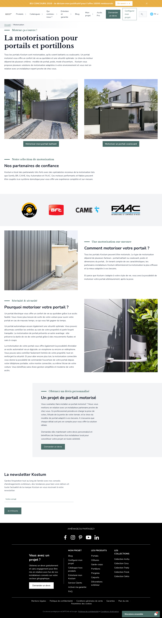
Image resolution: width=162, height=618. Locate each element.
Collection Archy (121, 559)
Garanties (110, 601)
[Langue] (154, 14)
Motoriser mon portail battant (41, 143)
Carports (95, 577)
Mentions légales (38, 601)
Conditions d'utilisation (110, 611)
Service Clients (75, 582)
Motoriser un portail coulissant (121, 143)
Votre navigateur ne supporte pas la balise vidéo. (81, 493)
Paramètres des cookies (81, 603)
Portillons (95, 568)
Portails (94, 555)
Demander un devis (113, 14)
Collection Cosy (121, 563)
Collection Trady (121, 567)
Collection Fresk (121, 572)
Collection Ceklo (121, 576)
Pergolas (95, 573)
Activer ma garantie (77, 587)
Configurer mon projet (129, 14)
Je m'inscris (13, 510)
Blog (70, 555)
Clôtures (95, 560)
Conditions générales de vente (89, 601)
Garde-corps (97, 564)
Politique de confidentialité (61, 601)
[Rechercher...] (143, 14)
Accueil (7, 24)
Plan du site (123, 601)
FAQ (70, 591)
